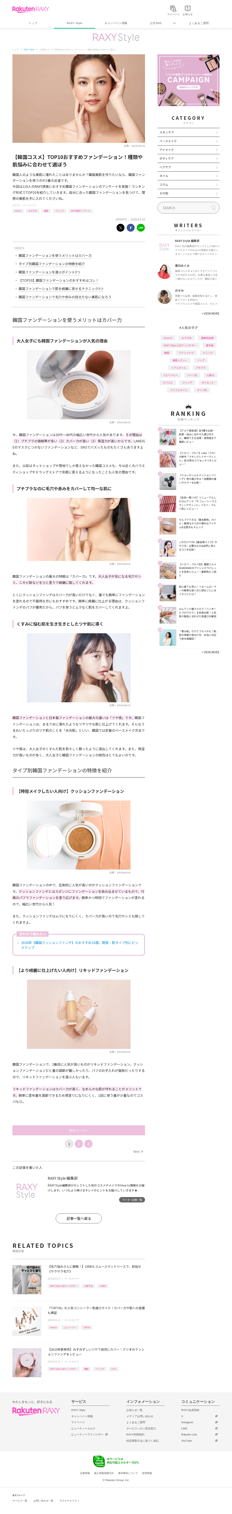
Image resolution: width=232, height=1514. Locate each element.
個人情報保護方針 (104, 1473)
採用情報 (147, 1473)
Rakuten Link (189, 1434)
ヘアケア (165, 167)
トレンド (208, 352)
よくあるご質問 (199, 23)
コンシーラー (70, 1327)
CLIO (113, 1368)
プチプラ (201, 367)
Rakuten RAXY (30, 9)
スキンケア (167, 132)
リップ (200, 360)
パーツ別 (192, 375)
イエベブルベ (170, 375)
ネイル (164, 176)
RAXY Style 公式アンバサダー (63, 1285)
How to (18, 210)
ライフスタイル (178, 390)
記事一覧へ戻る (78, 1218)
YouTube (186, 1440)
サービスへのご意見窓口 (141, 1428)
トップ (33, 23)
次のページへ (79, 1130)
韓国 (46, 210)
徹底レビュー (180, 360)
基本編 (209, 345)
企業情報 (85, 1473)
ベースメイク (30, 205)
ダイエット (208, 382)
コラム (164, 184)
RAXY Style (74, 23)
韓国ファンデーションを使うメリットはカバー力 (55, 255)
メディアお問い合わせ (139, 1416)
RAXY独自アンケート (80, 210)
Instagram (187, 1422)
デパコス (168, 382)
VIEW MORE (211, 313)
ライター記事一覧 (132, 1199)
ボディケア (167, 158)
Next (138, 1151)
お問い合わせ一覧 (43, 1500)
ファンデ (60, 210)
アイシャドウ (186, 352)
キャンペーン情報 (116, 23)
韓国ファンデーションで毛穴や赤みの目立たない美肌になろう (65, 296)
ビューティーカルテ (83, 1428)
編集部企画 (207, 338)
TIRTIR (86, 1327)
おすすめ (33, 210)
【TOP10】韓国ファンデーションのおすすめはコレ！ (59, 280)
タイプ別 (202, 390)
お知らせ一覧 (134, 1410)
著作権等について (128, 1473)
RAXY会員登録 (190, 1410)
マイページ (78, 1422)
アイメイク (167, 150)
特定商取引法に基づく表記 (142, 1440)
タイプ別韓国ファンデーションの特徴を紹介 (52, 263)
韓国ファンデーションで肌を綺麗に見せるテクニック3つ (61, 288)
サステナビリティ (70, 1500)
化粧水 (210, 375)
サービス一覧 (19, 1500)
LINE (184, 1428)
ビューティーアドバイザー (87, 1434)
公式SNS (156, 23)
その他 (164, 193)
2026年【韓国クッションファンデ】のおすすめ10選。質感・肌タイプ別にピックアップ (79, 945)
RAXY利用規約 (135, 1434)
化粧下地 (88, 1285)
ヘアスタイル (178, 367)
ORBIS (103, 1285)
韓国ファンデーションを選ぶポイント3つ (49, 271)
